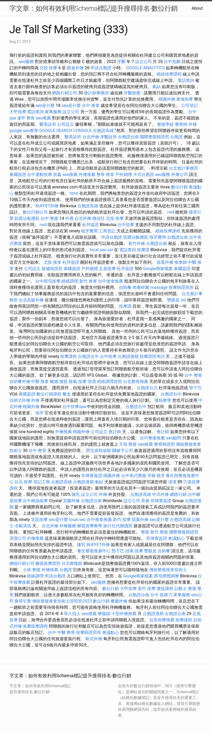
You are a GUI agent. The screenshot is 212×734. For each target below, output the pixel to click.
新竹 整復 (159, 532)
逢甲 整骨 (26, 118)
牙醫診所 (108, 136)
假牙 (39, 412)
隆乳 (76, 494)
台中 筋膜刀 (161, 594)
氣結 (156, 86)
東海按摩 (184, 99)
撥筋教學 (162, 400)
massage (158, 287)
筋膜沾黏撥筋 (26, 218)
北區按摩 (39, 519)
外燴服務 (67, 525)
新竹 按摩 (122, 519)
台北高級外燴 (31, 299)
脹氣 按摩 (78, 381)
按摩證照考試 (152, 356)
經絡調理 (69, 281)
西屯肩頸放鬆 (98, 450)
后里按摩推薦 (161, 619)
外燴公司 (179, 174)
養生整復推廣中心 (94, 550)
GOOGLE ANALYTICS (145, 67)
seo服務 (26, 61)
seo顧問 (173, 437)
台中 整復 (49, 218)
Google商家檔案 (158, 268)
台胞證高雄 (103, 130)
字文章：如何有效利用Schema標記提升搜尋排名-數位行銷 (93, 8)
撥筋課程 (165, 588)
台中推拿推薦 (110, 281)
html (74, 193)
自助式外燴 (19, 400)
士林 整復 (32, 569)
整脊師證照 (164, 444)
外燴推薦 (87, 174)
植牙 (161, 475)
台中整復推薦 (152, 437)
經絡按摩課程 (169, 74)
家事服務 (53, 111)
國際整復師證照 (154, 136)
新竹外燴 (136, 243)
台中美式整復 (133, 475)
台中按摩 (125, 224)
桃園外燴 (166, 99)
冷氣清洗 (22, 525)
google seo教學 (23, 130)
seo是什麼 (45, 105)
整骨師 (181, 124)
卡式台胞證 (143, 174)
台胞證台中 (88, 356)
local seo (98, 249)
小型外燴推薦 (123, 613)
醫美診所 (47, 124)
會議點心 (176, 538)
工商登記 (107, 230)
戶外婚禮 (123, 174)
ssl (110, 249)
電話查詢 (185, 80)
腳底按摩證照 (47, 563)
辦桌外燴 (75, 67)
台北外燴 (90, 136)
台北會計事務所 (183, 168)
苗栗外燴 (165, 262)
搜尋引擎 (22, 601)
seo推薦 (43, 118)
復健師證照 (52, 268)
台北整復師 (71, 563)
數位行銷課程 (48, 394)
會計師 (114, 431)
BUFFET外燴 (47, 205)
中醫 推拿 (40, 381)
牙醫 (121, 61)
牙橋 (151, 475)
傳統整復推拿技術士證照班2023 (62, 601)
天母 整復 (128, 444)
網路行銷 (178, 494)
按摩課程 (68, 356)
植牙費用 (89, 230)
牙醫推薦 (132, 92)
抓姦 (57, 174)
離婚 (54, 381)
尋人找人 (72, 613)
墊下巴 (195, 387)
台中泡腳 (172, 61)
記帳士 (180, 588)
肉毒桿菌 (141, 287)
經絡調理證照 (109, 381)
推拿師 (180, 262)
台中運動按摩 (39, 174)
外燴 (192, 124)
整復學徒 (165, 124)
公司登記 (189, 105)
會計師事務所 (96, 92)
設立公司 (143, 61)
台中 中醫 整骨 (61, 632)
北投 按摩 (48, 67)
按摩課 (143, 249)
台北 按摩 (23, 481)
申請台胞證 (100, 67)
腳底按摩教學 (89, 525)
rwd (170, 212)
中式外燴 (160, 494)
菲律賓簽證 (91, 475)
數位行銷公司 (35, 212)
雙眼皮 (173, 299)
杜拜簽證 (90, 224)
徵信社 (98, 218)
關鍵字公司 (122, 450)
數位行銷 (179, 187)
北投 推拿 (52, 262)
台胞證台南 (128, 136)
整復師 (104, 613)
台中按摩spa (74, 406)
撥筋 (63, 381)
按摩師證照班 (181, 287)
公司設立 (65, 124)
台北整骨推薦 (135, 381)
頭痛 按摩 (134, 550)
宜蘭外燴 (71, 500)
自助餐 (125, 287)
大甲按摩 (17, 111)
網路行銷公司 (64, 92)
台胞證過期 (128, 356)
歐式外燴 (93, 638)
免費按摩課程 (35, 626)
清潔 (92, 381)
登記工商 (41, 481)
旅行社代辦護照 (118, 525)
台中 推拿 (91, 105)
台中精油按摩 (35, 500)
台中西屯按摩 (47, 281)
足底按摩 (107, 268)
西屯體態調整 (166, 576)
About (197, 8)
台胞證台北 (147, 387)
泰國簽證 (17, 174)
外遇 (69, 218)
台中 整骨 (193, 375)
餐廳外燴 (119, 601)
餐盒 (66, 394)
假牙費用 (157, 237)
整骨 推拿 (105, 174)
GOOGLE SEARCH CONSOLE (65, 130)
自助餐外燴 (19, 381)
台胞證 (176, 136)
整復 (145, 532)
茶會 (145, 500)
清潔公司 (17, 538)
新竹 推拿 (88, 281)
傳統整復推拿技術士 (168, 569)
